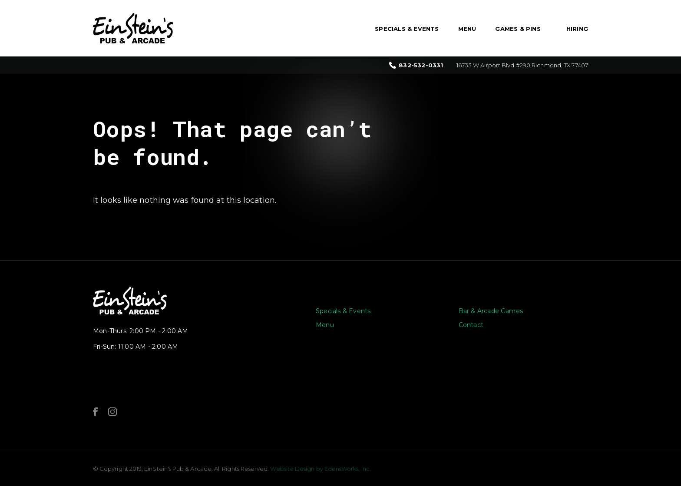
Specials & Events (407, 28)
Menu (467, 28)
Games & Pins (517, 28)
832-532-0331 (421, 65)
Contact (471, 325)
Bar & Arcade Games (491, 311)
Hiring (577, 28)
